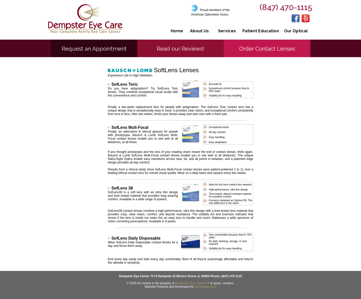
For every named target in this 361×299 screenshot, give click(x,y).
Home (177, 31)
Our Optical (296, 31)
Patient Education (260, 31)
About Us (199, 31)
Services (227, 31)
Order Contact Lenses (267, 48)
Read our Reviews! (180, 48)
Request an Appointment (94, 48)
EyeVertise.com (205, 286)
